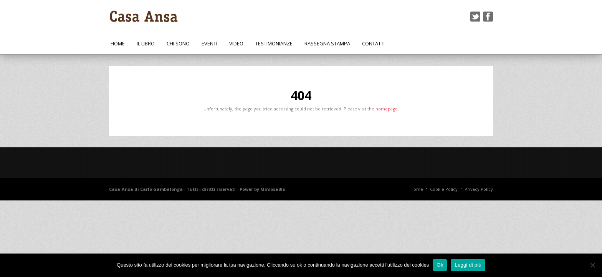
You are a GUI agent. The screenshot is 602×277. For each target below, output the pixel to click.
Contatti (373, 43)
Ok (440, 265)
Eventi (209, 43)
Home (118, 43)
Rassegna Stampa (327, 43)
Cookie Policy (444, 189)
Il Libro (146, 43)
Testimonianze (274, 43)
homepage (386, 109)
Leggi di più (468, 265)
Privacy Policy (479, 189)
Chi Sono (178, 43)
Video (236, 43)
